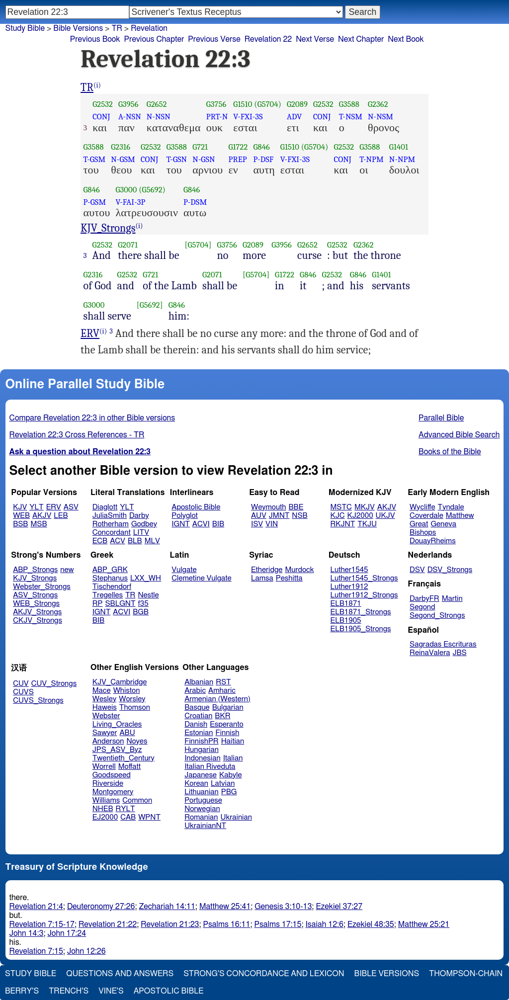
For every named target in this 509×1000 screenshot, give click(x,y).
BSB (20, 524)
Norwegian (202, 809)
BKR (222, 716)
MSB (38, 524)
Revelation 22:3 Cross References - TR (77, 435)
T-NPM (371, 159)
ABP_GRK (110, 570)
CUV (21, 683)
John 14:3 (26, 933)
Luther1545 (349, 570)
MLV (152, 541)
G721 (200, 147)
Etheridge (266, 570)
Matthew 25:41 (225, 907)
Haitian (233, 741)
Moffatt (129, 766)
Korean (196, 783)
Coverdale (426, 515)
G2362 (378, 104)
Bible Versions (78, 28)
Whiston (126, 690)
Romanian (201, 817)
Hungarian (201, 749)
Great (419, 524)
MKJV (364, 507)
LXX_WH (145, 578)
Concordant (111, 532)
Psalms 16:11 (226, 924)
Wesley (104, 699)
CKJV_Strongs (37, 620)
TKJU (367, 524)
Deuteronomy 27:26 (101, 907)
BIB (218, 524)
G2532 (102, 104)
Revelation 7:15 (36, 951)
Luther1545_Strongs (364, 578)
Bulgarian (228, 707)
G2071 (128, 245)
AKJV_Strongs (37, 612)
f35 (143, 603)
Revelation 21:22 (108, 924)
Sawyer (104, 733)
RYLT (125, 809)
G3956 (128, 104)
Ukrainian (236, 817)
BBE (296, 507)
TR (116, 28)
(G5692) (152, 189)
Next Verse (315, 39)
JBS (459, 653)
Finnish (228, 733)
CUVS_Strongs (38, 700)
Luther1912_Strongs (364, 595)
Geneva (443, 524)
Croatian (198, 716)
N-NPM (402, 159)
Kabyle (230, 775)
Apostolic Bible (169, 991)
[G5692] (150, 305)
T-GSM (95, 159)
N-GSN (203, 159)
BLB (135, 541)
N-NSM (380, 116)
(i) (97, 85)
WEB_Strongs (36, 603)
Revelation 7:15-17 (42, 924)
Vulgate (183, 570)
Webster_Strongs (42, 586)
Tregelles (107, 595)
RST (223, 682)
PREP (237, 159)
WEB (21, 515)
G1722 (238, 147)
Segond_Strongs (437, 615)
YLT (36, 507)
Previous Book (95, 39)
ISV (257, 524)
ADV (294, 116)
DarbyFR (424, 598)
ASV (71, 507)
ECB (99, 541)
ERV (90, 333)
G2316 (120, 147)
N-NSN (158, 116)
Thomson (134, 707)
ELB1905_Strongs (361, 629)
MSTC (341, 507)
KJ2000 (360, 515)
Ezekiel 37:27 (339, 907)
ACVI (201, 524)
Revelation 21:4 (36, 907)
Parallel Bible (441, 418)
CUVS (23, 692)
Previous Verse (214, 39)
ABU (127, 733)
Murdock (299, 570)
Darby (139, 515)
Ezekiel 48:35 (370, 924)
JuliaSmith (109, 515)
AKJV (41, 515)
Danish (195, 724)
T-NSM (350, 116)
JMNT (279, 515)
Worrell (104, 766)
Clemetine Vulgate (201, 578)
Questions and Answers (119, 974)
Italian (233, 758)
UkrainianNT (205, 826)
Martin (452, 598)
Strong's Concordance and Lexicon (263, 974)
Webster (106, 716)
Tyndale (451, 507)
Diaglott (104, 507)
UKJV (385, 515)
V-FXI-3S (247, 116)
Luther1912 (349, 586)
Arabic (195, 690)
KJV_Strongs (108, 228)
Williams (106, 800)
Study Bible (25, 28)
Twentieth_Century (123, 758)
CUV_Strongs (54, 683)
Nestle (148, 595)
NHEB (102, 809)
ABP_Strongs (35, 570)
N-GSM (123, 159)
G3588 (349, 104)
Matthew (460, 515)
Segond (422, 607)
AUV (258, 515)
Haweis (104, 707)
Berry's (22, 991)
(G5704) (267, 104)
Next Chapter (361, 39)
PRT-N (217, 116)
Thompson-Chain (466, 974)
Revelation (149, 28)
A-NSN (129, 116)
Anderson (108, 741)
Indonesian (202, 758)
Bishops (423, 532)
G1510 (242, 104)
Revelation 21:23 (170, 924)
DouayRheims (433, 541)
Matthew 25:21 (423, 924)
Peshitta (289, 578)
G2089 (297, 104)
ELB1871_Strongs (361, 612)
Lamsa (262, 578)
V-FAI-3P (130, 202)
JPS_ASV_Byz (117, 749)
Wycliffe (422, 507)
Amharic (222, 690)
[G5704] (198, 245)
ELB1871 (346, 603)
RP (97, 603)
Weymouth (268, 507)
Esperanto (227, 724)
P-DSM (195, 202)
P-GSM (95, 202)
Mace (101, 690)
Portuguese (203, 800)
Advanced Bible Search (459, 435)
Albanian (198, 682)
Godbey (144, 524)
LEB (61, 515)
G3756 (216, 104)
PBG (229, 792)
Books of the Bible (450, 452)
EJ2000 (105, 817)
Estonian (198, 733)
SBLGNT (120, 603)
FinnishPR (201, 741)
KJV (20, 507)
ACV (117, 541)
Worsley (132, 699)
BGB (141, 612)
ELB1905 (346, 620)
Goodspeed (111, 775)
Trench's (68, 991)
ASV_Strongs (35, 595)
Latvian (223, 783)
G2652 (157, 104)
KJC (338, 515)
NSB (299, 515)
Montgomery (113, 792)
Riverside (107, 783)
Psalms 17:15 (277, 924)
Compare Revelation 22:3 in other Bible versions (92, 418)
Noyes (136, 741)
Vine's (110, 991)
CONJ (101, 116)
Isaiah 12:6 (324, 924)
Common (137, 800)
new (67, 570)
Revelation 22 (268, 39)
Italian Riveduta (209, 766)
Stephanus (110, 578)
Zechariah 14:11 (167, 907)
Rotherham (110, 524)
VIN (271, 524)
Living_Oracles (117, 724)
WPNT (149, 817)
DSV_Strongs (450, 570)
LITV (141, 532)
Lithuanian (201, 792)
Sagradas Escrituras (443, 644)
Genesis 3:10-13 (283, 907)
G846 (261, 147)
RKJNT (343, 524)
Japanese (200, 775)
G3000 (126, 189)
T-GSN (177, 159)
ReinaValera (430, 653)
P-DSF (263, 159)
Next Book (406, 39)
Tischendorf (111, 586)
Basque (197, 707)
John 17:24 (66, 933)
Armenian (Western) (217, 699)
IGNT (180, 524)
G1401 (398, 147)
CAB (128, 817)
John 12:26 (86, 951)
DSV (417, 570)
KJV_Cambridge (119, 682)
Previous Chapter (154, 39)
